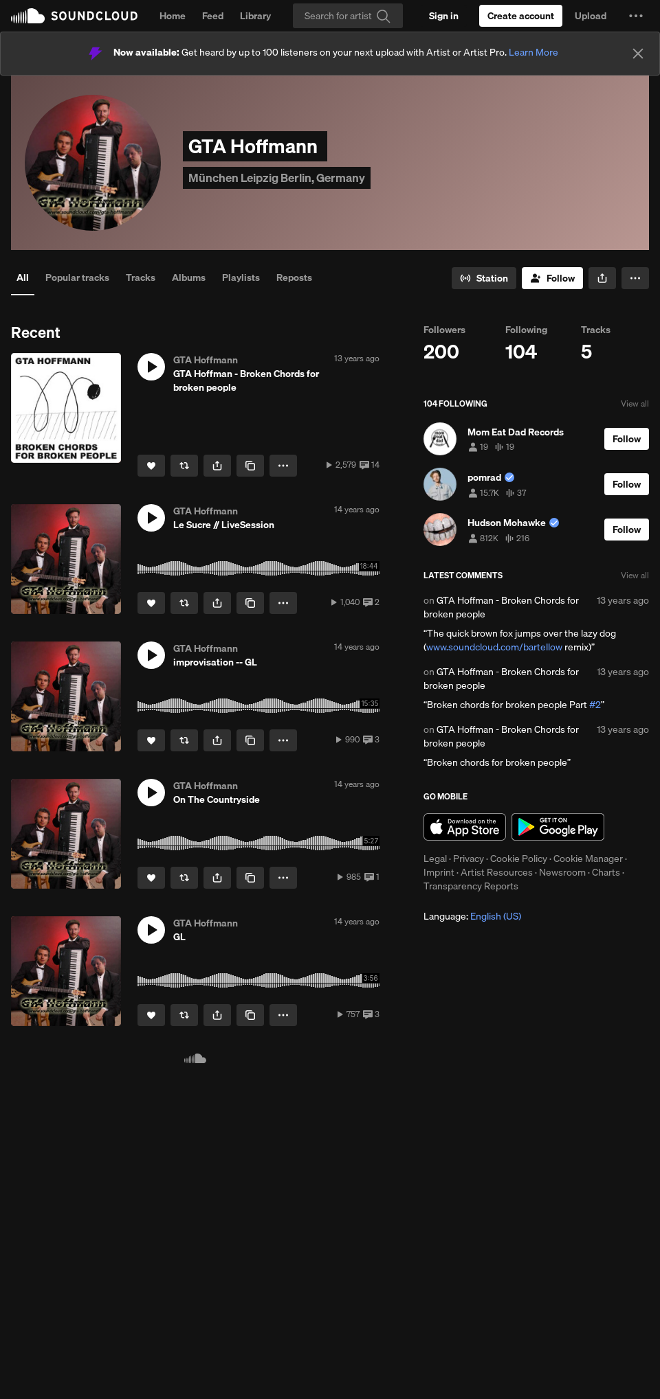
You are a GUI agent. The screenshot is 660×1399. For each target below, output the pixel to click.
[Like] (151, 466)
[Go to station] (484, 278)
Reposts (294, 277)
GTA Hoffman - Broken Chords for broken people (501, 607)
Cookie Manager (588, 858)
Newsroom (562, 872)
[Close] (638, 53)
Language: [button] (472, 916)
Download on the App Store (465, 827)
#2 (595, 704)
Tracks (140, 277)
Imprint (439, 872)
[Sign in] (444, 16)
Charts (606, 872)
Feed (212, 15)
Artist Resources (497, 872)
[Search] (348, 15)
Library (255, 15)
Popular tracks (77, 277)
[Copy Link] (250, 466)
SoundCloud (74, 15)
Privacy (468, 858)
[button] (636, 16)
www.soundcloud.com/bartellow (494, 647)
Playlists (241, 277)
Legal (435, 858)
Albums (189, 277)
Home (173, 15)
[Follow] (552, 278)
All (22, 277)
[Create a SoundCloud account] (520, 16)
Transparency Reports (471, 886)
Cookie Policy (518, 858)
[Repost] (184, 466)
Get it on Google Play (558, 827)
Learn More (533, 52)
